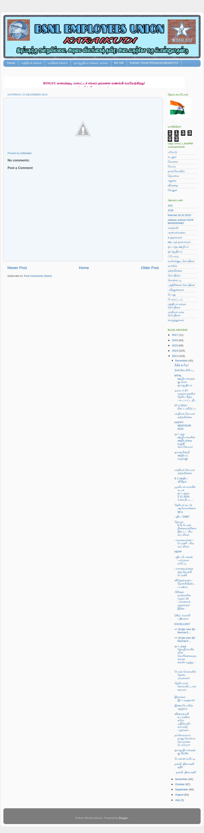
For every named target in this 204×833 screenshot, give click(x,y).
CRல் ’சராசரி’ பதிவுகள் (183, 617)
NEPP (178, 551)
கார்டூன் (172, 265)
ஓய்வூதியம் (175, 251)
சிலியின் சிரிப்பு (184, 370)
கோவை (173, 161)
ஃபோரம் (173, 256)
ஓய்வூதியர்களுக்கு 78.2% (185, 752)
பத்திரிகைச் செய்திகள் (181, 285)
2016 (175, 340)
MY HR (119, 63)
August (179, 794)
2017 (175, 334)
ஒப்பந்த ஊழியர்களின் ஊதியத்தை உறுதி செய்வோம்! (185, 441)
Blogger (123, 817)
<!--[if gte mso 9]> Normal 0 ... (185, 631)
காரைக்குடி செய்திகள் (181, 261)
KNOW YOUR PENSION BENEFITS (154, 63)
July (178, 800)
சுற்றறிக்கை (175, 270)
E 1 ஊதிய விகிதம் (181, 480)
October (180, 784)
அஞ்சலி (173, 227)
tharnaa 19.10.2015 (179, 215)
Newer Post (17, 268)
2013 (175, 356)
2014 (175, 350)
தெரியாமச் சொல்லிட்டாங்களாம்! (185, 686)
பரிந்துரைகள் (176, 289)
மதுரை (172, 180)
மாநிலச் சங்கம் (58, 63)
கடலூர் (172, 156)
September (182, 789)
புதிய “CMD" (182, 516)
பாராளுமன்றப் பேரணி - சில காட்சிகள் (184, 543)
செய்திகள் (174, 275)
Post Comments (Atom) (38, 275)
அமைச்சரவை (176, 232)
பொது (172, 294)
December (181, 360)
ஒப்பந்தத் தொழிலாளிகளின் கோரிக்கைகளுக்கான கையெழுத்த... (185, 654)
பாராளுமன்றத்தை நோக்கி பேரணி (184, 572)
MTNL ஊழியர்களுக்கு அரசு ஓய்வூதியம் (185, 380)
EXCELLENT (182, 624)
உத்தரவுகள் (175, 237)
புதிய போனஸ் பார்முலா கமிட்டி (184, 560)
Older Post (150, 268)
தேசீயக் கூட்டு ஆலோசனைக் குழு (185, 508)
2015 (175, 345)
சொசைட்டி (174, 280)
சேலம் (172, 166)
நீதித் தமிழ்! (182, 364)
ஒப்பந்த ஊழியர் (178, 246)
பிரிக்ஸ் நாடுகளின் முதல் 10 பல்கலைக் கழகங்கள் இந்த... (183, 600)
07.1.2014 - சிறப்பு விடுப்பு (185, 407)
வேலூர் (172, 190)
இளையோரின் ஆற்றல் (184, 707)
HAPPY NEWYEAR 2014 (183, 425)
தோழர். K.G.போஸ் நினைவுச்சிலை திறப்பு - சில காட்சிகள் (186, 528)
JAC (170, 205)
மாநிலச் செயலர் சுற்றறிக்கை (185, 415)
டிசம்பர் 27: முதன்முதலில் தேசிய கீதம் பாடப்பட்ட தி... (186, 395)
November (181, 779)
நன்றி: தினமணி (185, 772)
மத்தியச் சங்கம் (31, 63)
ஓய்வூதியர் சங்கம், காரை (91, 63)
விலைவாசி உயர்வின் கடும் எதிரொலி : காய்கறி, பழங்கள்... (183, 722)
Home (11, 63)
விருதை (173, 185)
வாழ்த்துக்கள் (176, 320)
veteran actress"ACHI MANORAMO (180, 221)
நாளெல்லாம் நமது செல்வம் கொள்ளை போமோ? (185, 740)
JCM (170, 210)
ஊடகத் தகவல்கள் (179, 242)
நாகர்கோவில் (176, 171)
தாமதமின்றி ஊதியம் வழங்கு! (182, 455)
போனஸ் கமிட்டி (185, 758)
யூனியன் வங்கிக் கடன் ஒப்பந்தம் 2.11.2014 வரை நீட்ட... (185, 493)
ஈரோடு (172, 152)
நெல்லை (173, 175)
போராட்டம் (175, 299)
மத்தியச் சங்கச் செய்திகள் (177, 306)
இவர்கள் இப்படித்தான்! (185, 698)
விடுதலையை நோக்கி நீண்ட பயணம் (185, 583)
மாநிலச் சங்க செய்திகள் (176, 314)
